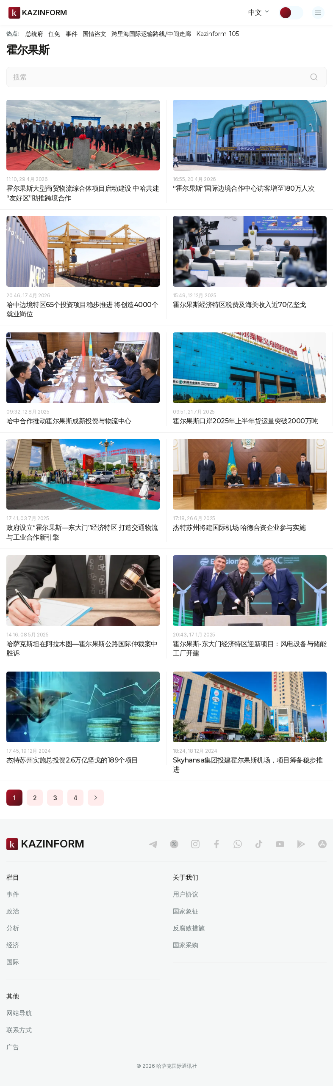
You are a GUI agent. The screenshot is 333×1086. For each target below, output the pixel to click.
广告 (12, 1047)
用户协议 (185, 894)
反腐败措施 (189, 928)
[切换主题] (291, 12)
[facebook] (216, 844)
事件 (72, 34)
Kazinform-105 (217, 34)
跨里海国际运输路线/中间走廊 (151, 34)
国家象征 (185, 911)
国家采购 (185, 945)
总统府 (34, 34)
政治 (12, 911)
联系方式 (19, 1030)
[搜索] (314, 77)
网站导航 (19, 1013)
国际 (12, 962)
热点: (12, 33)
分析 (12, 928)
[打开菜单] (318, 12)
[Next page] (96, 798)
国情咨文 (94, 34)
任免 (54, 34)
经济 (12, 945)
